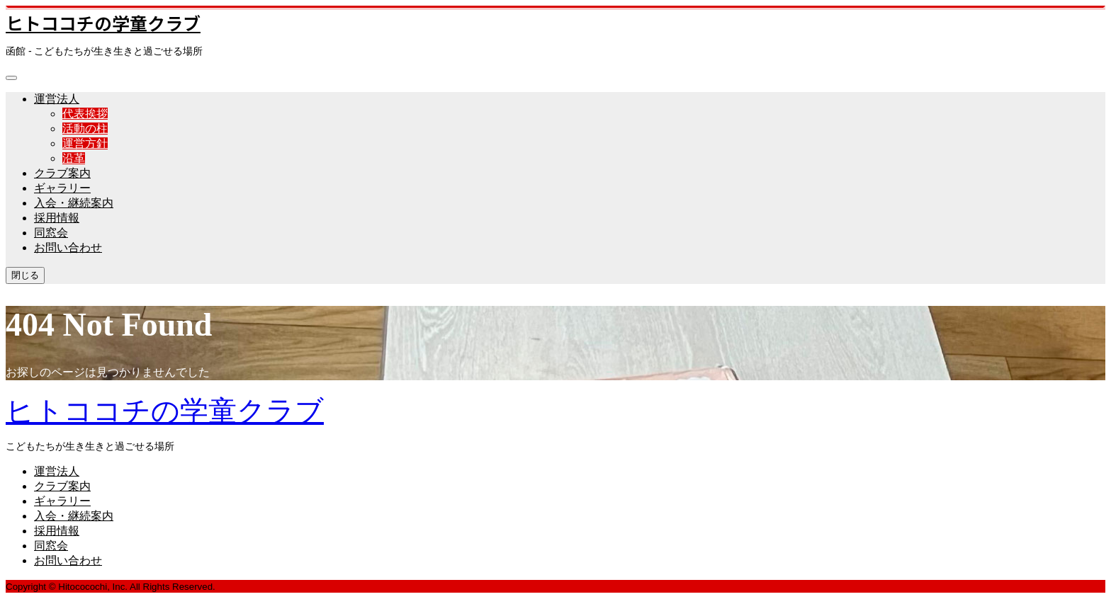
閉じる (25, 275)
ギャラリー (62, 188)
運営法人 (56, 99)
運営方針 (85, 143)
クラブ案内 (62, 173)
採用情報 (56, 218)
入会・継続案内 (73, 203)
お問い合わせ (68, 247)
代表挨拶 (85, 114)
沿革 (73, 158)
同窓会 (51, 233)
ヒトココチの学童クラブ (103, 22)
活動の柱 (85, 128)
